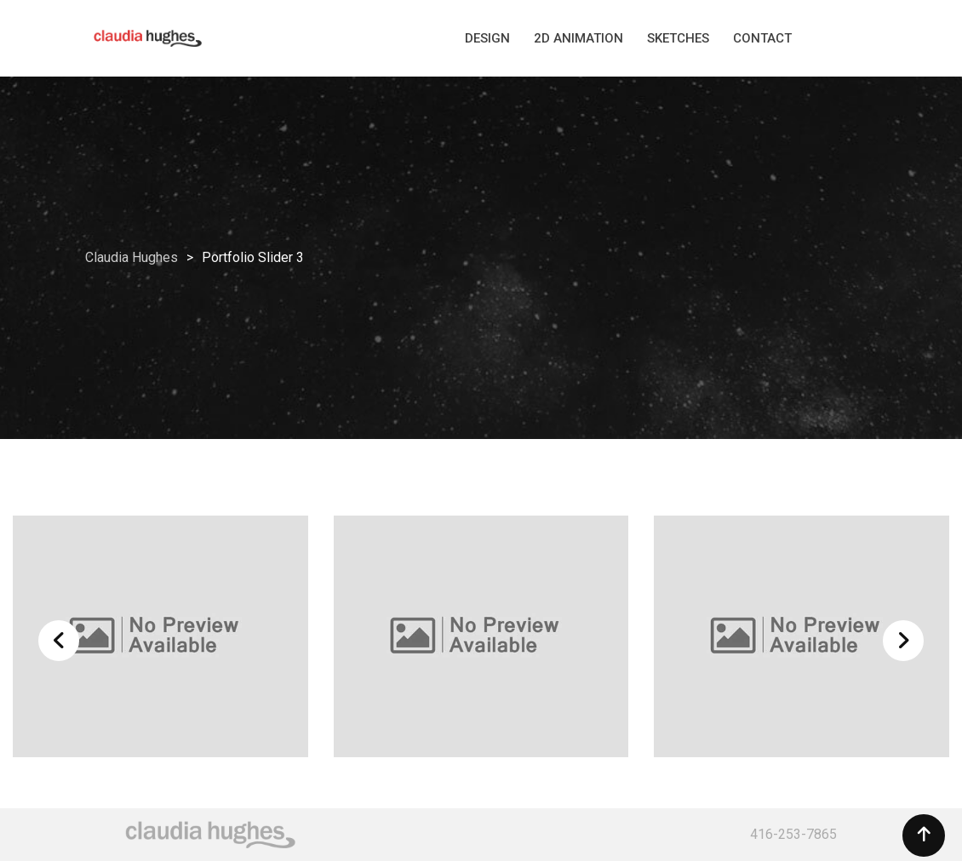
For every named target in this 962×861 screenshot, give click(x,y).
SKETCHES (678, 38)
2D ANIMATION (578, 38)
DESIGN (487, 38)
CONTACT (762, 38)
